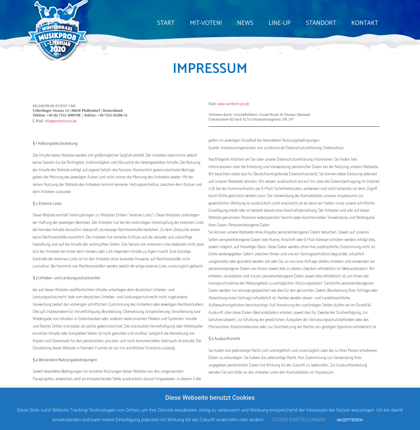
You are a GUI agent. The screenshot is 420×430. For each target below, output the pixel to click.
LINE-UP (279, 23)
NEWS (245, 23)
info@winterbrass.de (60, 121)
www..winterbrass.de (233, 104)
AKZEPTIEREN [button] (349, 420)
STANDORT (321, 23)
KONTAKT (364, 23)
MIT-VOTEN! (206, 23)
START (166, 23)
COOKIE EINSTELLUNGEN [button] (298, 420)
